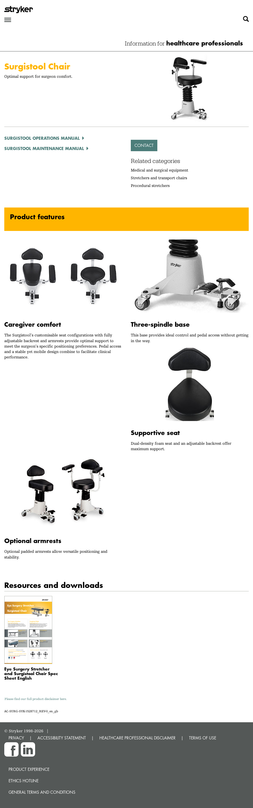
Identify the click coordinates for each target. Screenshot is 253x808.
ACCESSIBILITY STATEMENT (61, 738)
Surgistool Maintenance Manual (44, 148)
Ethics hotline (24, 780)
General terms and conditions (42, 792)
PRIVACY (16, 738)
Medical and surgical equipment (159, 170)
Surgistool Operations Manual (42, 138)
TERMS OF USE (202, 738)
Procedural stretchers (150, 185)
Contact (144, 145)
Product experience (29, 769)
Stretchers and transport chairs (159, 177)
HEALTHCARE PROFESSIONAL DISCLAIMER (137, 738)
